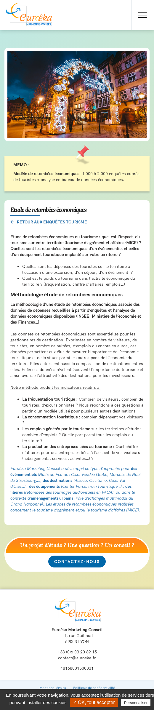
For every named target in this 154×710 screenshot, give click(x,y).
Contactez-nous (77, 561)
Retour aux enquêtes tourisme (48, 222)
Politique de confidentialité (94, 687)
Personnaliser (136, 703)
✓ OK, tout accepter (94, 702)
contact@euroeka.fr (77, 658)
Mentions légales (52, 687)
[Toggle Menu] (142, 15)
